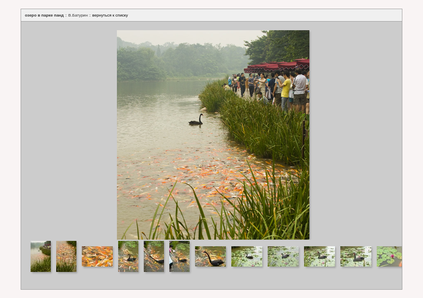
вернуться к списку (110, 15)
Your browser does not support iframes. (211, 131)
